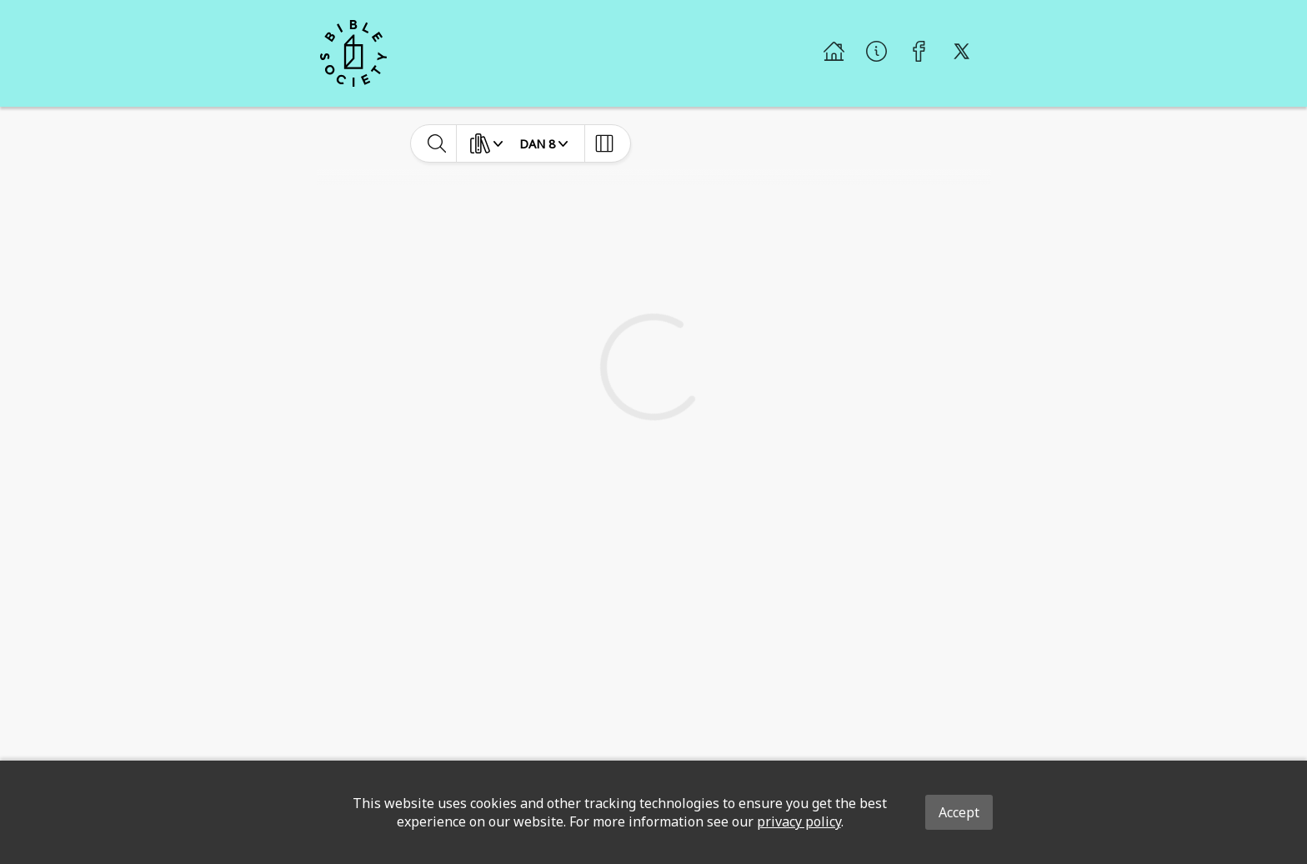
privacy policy (799, 821)
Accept (959, 812)
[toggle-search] (437, 143)
